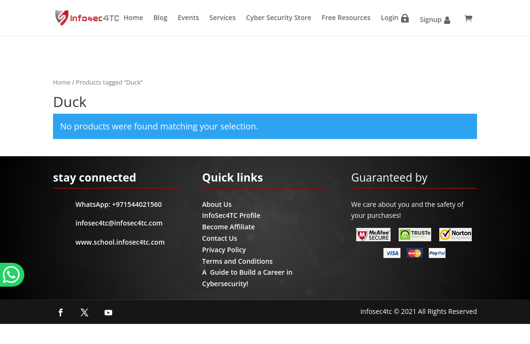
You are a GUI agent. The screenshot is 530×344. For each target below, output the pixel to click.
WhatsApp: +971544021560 (118, 204)
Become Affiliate (228, 226)
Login (390, 17)
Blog (160, 17)
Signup (431, 19)
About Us (217, 204)
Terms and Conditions (237, 261)
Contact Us (219, 238)
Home (133, 17)
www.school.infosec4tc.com (120, 242)
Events (188, 17)
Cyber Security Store (278, 17)
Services (222, 17)
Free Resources (346, 17)
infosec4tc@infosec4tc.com (119, 222)
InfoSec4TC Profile (231, 215)
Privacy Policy (224, 249)
